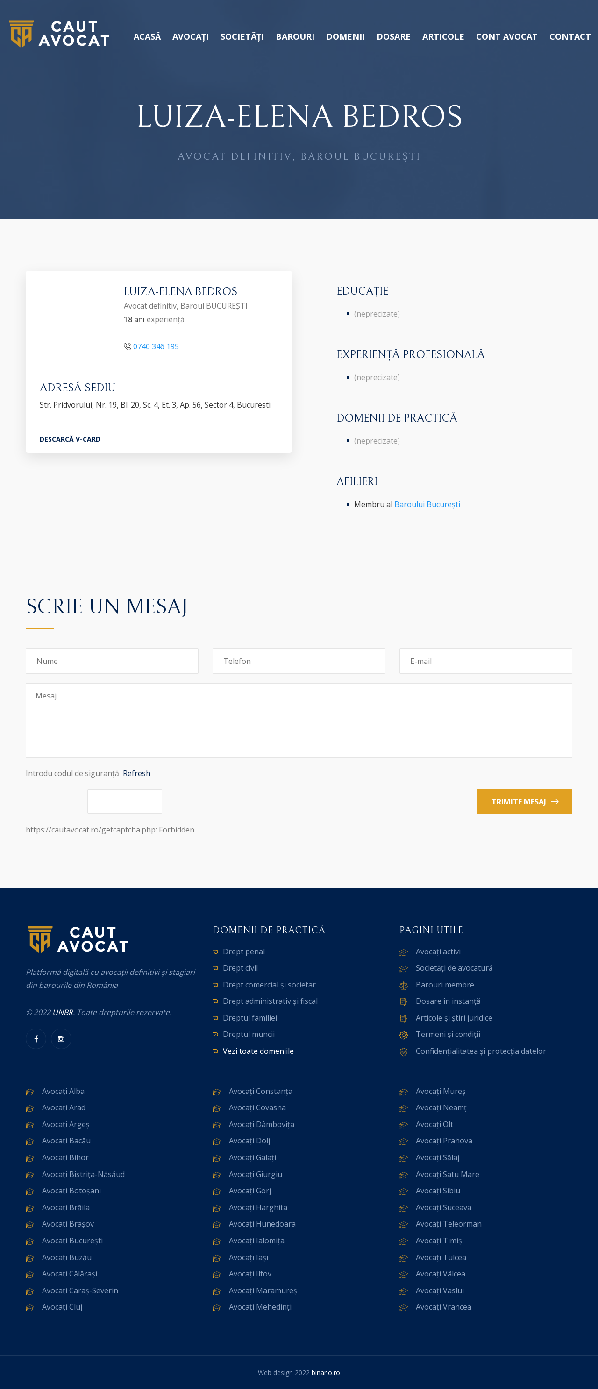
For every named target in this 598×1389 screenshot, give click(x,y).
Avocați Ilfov (250, 1274)
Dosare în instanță (448, 1001)
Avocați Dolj (249, 1140)
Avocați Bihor (65, 1157)
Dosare (394, 36)
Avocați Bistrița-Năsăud (83, 1174)
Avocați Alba (63, 1091)
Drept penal (244, 951)
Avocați (190, 36)
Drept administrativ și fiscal (270, 1001)
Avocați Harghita (258, 1207)
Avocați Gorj (250, 1190)
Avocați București (72, 1240)
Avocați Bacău (66, 1140)
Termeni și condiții (448, 1034)
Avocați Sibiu (438, 1190)
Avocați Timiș (439, 1240)
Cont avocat (507, 36)
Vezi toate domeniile (258, 1051)
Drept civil (240, 968)
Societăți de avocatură (454, 968)
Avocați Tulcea (441, 1257)
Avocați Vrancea (443, 1307)
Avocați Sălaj (437, 1157)
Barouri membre (445, 985)
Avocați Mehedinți (260, 1307)
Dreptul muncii (249, 1034)
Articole (443, 36)
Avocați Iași (248, 1257)
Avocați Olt (434, 1124)
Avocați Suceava (443, 1207)
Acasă (147, 36)
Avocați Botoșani (71, 1190)
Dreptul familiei (250, 1018)
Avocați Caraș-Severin (80, 1290)
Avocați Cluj (62, 1307)
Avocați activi (438, 951)
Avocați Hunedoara (262, 1224)
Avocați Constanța (260, 1091)
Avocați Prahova (444, 1140)
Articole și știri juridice (454, 1018)
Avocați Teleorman (449, 1224)
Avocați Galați (252, 1157)
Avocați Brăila (66, 1207)
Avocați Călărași (69, 1274)
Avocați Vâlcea (440, 1274)
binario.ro (326, 1372)
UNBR (62, 1012)
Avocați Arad (63, 1107)
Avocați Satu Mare (447, 1174)
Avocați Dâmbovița (261, 1124)
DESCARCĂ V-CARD (70, 439)
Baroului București (427, 504)
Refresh (136, 773)
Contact (570, 36)
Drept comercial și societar (269, 985)
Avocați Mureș (441, 1091)
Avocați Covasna (257, 1107)
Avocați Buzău (67, 1257)
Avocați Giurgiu (255, 1174)
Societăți (242, 36)
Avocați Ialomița (257, 1240)
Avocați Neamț (441, 1107)
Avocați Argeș (66, 1124)
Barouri (295, 36)
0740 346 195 (156, 346)
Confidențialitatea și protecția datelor (481, 1051)
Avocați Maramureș (263, 1290)
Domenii (345, 36)
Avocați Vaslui (440, 1290)
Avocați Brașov (68, 1224)
